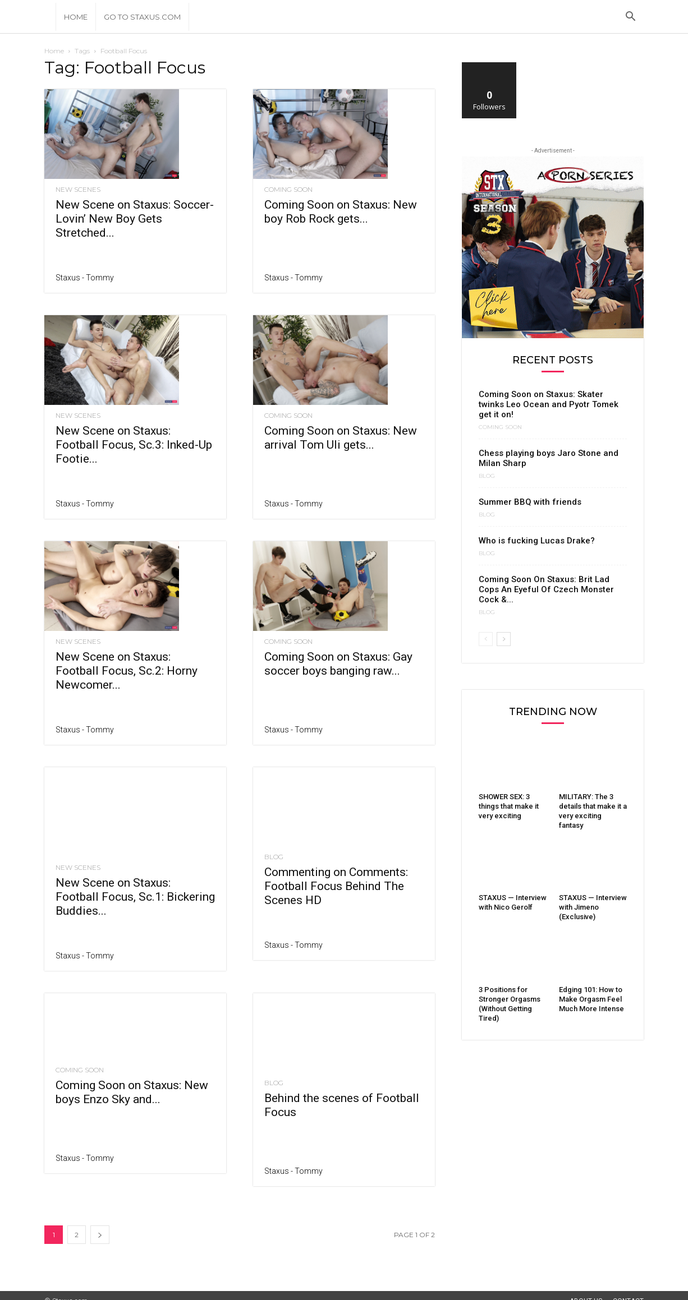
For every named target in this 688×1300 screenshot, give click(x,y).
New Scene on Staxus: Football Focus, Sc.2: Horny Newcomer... (127, 671)
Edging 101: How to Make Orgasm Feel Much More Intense (591, 999)
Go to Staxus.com (142, 16)
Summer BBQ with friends (530, 502)
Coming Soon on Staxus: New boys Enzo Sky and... (132, 1081)
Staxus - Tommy (85, 277)
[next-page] (99, 1223)
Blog (273, 857)
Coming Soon (288, 189)
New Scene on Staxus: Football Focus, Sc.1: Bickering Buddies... (135, 874)
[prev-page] (486, 639)
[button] (630, 17)
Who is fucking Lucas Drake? (537, 541)
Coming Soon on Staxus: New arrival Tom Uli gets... (340, 437)
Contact (628, 1290)
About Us (586, 1290)
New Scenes (78, 189)
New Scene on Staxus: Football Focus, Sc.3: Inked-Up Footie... (134, 444)
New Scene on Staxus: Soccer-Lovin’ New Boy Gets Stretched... (135, 218)
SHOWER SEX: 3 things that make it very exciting (509, 806)
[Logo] (50, 17)
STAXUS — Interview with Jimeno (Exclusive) (593, 907)
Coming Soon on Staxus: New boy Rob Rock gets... (340, 211)
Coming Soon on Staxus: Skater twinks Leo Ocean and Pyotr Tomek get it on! (548, 404)
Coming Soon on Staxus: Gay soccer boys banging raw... (338, 663)
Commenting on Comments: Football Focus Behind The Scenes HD (336, 886)
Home (76, 16)
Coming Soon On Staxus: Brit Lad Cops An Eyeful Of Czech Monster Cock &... (546, 589)
